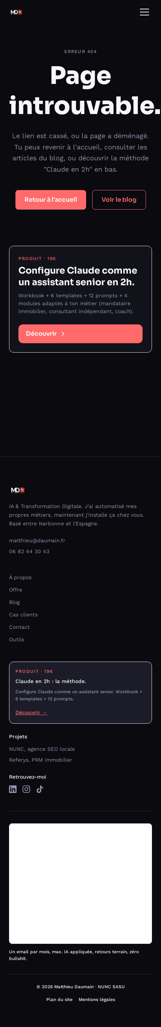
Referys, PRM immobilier (40, 760)
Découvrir (46, 334)
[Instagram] (26, 789)
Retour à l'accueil (50, 200)
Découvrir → (31, 712)
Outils (16, 639)
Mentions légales (97, 999)
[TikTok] (40, 789)
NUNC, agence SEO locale (42, 749)
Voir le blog (119, 200)
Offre (15, 590)
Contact (19, 627)
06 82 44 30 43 (29, 551)
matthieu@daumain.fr (37, 540)
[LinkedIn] (13, 789)
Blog (14, 602)
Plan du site (59, 999)
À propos (20, 577)
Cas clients (23, 615)
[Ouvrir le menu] (144, 12)
